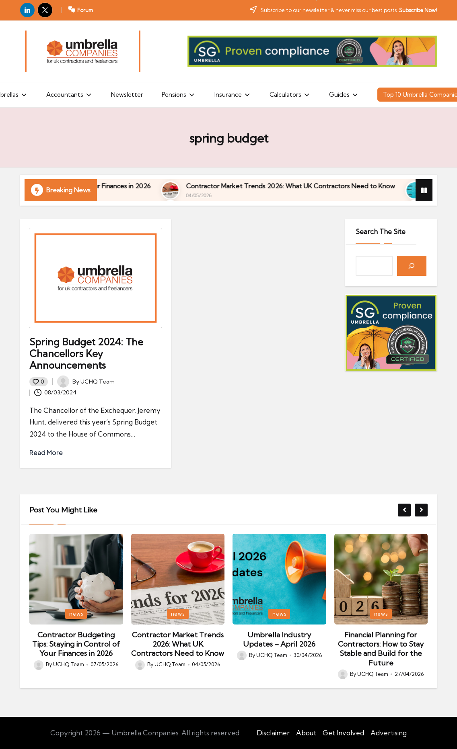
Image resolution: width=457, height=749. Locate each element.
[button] (404, 510)
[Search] (411, 266)
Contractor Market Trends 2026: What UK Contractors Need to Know (177, 644)
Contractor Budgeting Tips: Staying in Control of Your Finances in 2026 (154, 186)
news (76, 613)
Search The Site (381, 231)
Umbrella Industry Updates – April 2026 (279, 639)
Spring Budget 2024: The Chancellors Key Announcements (86, 353)
